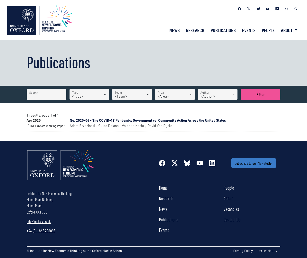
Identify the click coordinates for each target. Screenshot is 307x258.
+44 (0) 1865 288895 (41, 230)
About (228, 198)
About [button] (287, 30)
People (268, 30)
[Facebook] (239, 8)
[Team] (132, 94)
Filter (260, 94)
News (174, 30)
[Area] (175, 94)
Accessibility (268, 251)
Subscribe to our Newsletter (254, 163)
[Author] (218, 94)
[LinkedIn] (277, 8)
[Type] (89, 94)
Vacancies (231, 209)
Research (195, 30)
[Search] (296, 8)
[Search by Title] (46, 94)
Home (163, 188)
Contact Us (232, 219)
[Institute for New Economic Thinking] (39, 19)
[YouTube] (267, 8)
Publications (223, 30)
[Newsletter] (286, 8)
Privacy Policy (243, 251)
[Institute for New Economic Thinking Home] (61, 169)
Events (249, 30)
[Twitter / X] (249, 8)
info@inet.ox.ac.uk (39, 221)
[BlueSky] (258, 8)
